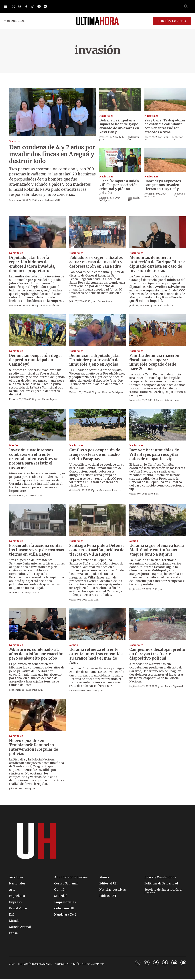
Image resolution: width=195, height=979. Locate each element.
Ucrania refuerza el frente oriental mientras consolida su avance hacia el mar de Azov (96, 656)
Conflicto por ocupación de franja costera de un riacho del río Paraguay (94, 454)
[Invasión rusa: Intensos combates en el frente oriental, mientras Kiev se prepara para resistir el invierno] (37, 425)
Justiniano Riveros (110, 490)
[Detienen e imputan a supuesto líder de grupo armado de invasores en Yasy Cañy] (120, 99)
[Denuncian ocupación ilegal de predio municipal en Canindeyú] (37, 330)
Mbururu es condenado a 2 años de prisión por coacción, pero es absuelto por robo (36, 653)
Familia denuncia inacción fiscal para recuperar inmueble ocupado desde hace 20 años (154, 362)
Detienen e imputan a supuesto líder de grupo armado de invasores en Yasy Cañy (119, 126)
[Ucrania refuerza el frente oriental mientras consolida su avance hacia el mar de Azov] (97, 624)
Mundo (13, 445)
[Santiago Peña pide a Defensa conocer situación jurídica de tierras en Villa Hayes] (97, 520)
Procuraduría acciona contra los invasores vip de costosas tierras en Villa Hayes (36, 549)
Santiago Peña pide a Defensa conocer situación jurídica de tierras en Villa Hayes (96, 549)
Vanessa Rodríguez (112, 392)
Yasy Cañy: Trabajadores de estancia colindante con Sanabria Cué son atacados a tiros (165, 126)
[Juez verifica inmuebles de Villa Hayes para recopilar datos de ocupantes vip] (157, 425)
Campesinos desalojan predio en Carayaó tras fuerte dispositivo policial (157, 653)
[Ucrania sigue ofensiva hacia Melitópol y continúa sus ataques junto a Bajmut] (157, 520)
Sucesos (14, 141)
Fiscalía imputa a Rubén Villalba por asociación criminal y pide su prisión (119, 187)
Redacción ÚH (52, 200)
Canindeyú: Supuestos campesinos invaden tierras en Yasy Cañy (162, 185)
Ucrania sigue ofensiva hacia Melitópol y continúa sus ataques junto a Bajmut (156, 549)
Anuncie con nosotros (71, 877)
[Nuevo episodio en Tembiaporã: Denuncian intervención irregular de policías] (37, 715)
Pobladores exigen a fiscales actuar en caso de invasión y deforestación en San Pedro (96, 262)
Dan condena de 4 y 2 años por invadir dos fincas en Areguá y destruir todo (52, 154)
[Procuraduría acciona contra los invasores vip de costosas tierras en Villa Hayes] (37, 520)
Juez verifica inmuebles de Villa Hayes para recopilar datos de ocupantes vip (154, 454)
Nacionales (106, 115)
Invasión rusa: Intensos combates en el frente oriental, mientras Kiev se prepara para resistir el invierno (33, 459)
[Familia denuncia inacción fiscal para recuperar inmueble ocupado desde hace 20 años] (157, 330)
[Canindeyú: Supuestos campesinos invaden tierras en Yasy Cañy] (165, 160)
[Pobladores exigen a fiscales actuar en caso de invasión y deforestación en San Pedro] (97, 232)
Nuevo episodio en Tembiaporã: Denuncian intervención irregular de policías (33, 747)
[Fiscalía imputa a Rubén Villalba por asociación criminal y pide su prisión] (120, 160)
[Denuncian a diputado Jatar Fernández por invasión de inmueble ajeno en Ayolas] (97, 330)
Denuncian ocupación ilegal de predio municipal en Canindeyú (35, 360)
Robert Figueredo (174, 686)
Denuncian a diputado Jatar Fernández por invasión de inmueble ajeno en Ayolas (94, 360)
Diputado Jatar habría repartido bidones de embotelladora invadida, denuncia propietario (32, 264)
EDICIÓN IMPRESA (172, 21)
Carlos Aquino (105, 301)
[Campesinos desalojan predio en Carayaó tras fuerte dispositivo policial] (157, 624)
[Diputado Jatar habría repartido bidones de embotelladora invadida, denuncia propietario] (37, 232)
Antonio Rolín (171, 400)
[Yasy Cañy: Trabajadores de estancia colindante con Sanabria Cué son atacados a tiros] (165, 99)
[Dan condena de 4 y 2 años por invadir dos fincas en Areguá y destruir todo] (52, 112)
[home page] (97, 20)
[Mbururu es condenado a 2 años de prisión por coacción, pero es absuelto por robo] (37, 624)
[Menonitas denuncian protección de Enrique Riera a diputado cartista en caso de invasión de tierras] (157, 232)
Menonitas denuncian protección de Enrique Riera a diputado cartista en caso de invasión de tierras (157, 264)
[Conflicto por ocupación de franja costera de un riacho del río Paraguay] (97, 425)
